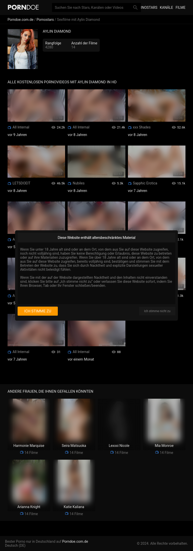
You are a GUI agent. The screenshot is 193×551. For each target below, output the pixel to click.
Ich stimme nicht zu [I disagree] (157, 311)
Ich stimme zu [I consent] (37, 311)
